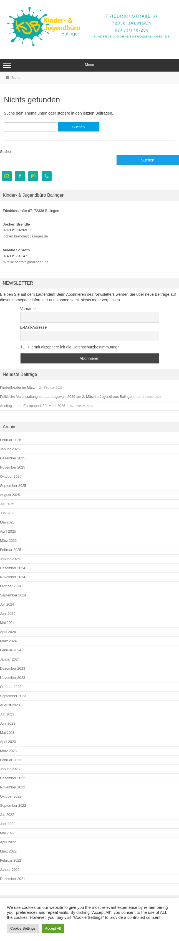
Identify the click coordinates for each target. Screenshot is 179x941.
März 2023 (8, 751)
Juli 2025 (7, 504)
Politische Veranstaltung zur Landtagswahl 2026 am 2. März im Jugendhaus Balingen (66, 396)
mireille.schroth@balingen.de (25, 262)
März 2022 (8, 851)
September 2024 (13, 595)
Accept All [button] (53, 928)
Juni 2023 (7, 723)
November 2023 (12, 678)
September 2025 (13, 486)
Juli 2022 (7, 815)
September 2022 (13, 805)
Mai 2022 (7, 833)
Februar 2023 (10, 760)
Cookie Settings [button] (23, 928)
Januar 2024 (10, 659)
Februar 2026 (10, 440)
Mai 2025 (7, 522)
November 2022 (12, 787)
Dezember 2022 (12, 778)
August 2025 (10, 495)
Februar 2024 (10, 650)
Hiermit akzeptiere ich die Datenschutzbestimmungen (70, 347)
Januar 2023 (10, 769)
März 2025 (8, 540)
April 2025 (8, 531)
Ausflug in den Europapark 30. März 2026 (32, 406)
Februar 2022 (10, 860)
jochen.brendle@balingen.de (25, 236)
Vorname (28, 309)
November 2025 (12, 467)
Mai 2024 (7, 623)
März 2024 (8, 641)
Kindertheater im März (17, 387)
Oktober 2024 (10, 586)
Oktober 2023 (10, 687)
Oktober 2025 (10, 476)
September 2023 (13, 696)
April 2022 (8, 842)
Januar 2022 (10, 869)
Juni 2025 (7, 513)
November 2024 (12, 577)
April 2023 (8, 742)
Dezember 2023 (12, 668)
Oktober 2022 (10, 796)
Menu (89, 65)
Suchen (6, 152)
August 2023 (10, 705)
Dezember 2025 (12, 458)
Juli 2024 (7, 604)
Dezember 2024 (12, 568)
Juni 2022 (7, 824)
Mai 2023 (7, 732)
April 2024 (8, 632)
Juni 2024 (7, 613)
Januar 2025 (10, 559)
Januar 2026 (10, 449)
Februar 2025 (10, 550)
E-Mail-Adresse (33, 327)
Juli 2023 (7, 714)
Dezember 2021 (12, 879)
